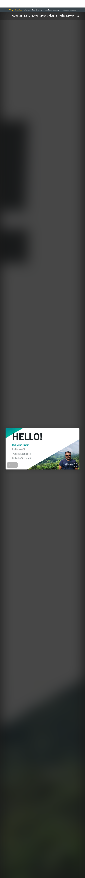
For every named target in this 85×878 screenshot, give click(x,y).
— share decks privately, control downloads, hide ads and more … (42, 10)
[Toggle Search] (78, 16)
